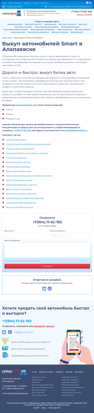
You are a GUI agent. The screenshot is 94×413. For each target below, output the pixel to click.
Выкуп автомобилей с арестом (21, 185)
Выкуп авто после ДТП (33, 24)
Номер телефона (57, 231)
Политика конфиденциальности (15, 393)
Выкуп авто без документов (38, 32)
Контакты (45, 3)
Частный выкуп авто (16, 140)
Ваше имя (10, 231)
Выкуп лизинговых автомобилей (43, 29)
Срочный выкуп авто (33, 11)
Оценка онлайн (15, 3)
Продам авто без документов (21, 203)
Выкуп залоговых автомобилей (46, 27)
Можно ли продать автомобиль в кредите (27, 153)
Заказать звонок (84, 14)
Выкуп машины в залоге (18, 162)
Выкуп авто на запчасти (23, 27)
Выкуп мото (82, 24)
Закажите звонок (44, 326)
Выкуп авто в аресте (82, 29)
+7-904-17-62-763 (81, 11)
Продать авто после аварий (20, 149)
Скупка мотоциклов (16, 158)
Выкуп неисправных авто (19, 171)
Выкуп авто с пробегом (67, 24)
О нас (4, 3)
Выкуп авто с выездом (60, 32)
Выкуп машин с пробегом (19, 189)
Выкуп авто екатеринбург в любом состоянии (29, 176)
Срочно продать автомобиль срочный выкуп (28, 144)
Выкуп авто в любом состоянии (15, 29)
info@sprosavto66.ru (14, 7)
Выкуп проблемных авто (70, 27)
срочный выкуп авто (26, 105)
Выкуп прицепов (77, 32)
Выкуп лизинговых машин (19, 180)
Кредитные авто (50, 24)
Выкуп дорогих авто (65, 29)
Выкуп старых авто (18, 32)
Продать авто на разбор (18, 167)
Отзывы (35, 3)
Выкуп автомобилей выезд (19, 207)
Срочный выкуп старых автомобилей (24, 198)
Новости (27, 3)
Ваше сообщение (12, 240)
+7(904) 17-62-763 (16, 321)
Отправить (47, 266)
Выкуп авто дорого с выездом (21, 194)
